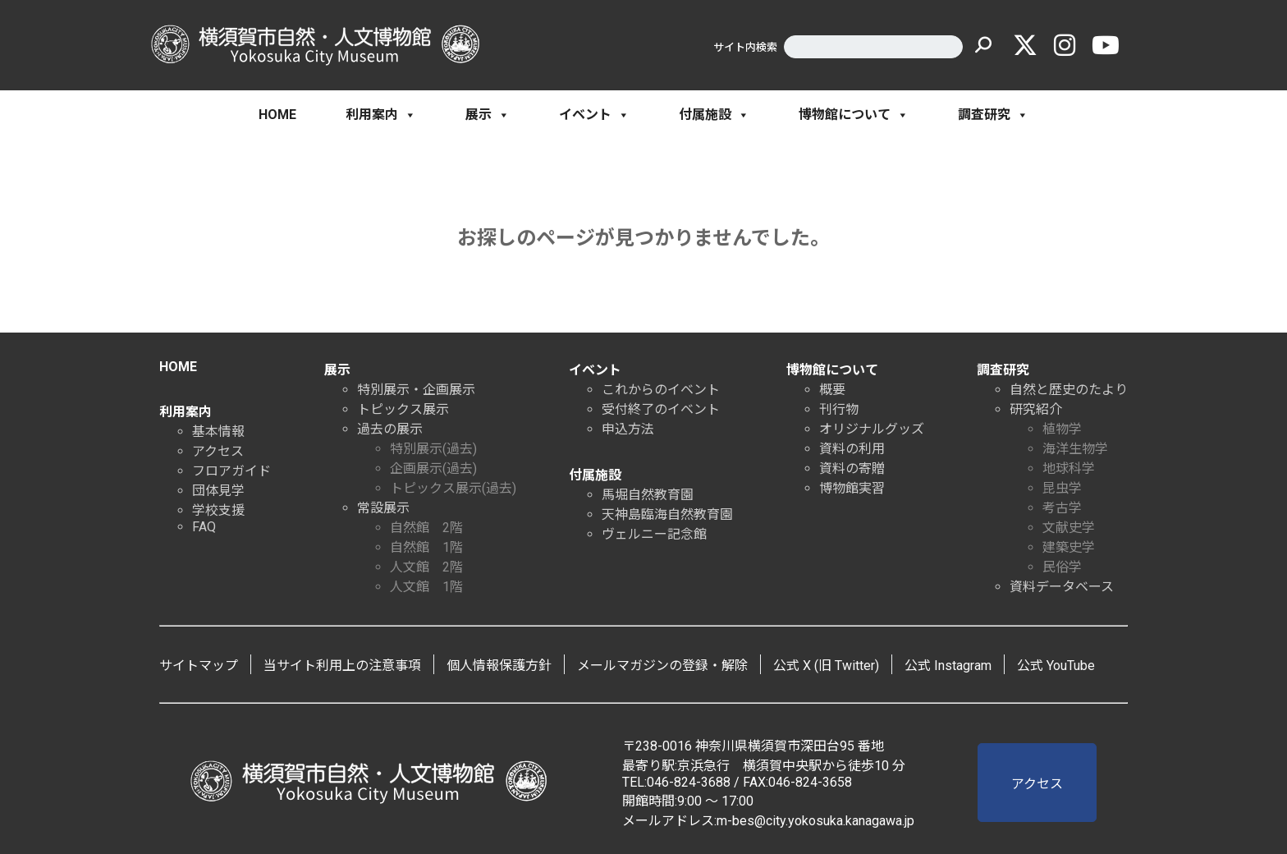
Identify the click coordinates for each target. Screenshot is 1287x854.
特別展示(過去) (433, 449)
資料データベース (1062, 587)
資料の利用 (852, 449)
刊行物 (839, 409)
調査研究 (993, 115)
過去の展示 (390, 429)
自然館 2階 (426, 527)
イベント (594, 115)
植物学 (1062, 429)
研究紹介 (1036, 409)
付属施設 (714, 115)
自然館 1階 (426, 547)
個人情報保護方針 (499, 665)
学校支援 (218, 510)
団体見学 (218, 490)
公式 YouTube (1056, 665)
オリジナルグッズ (871, 429)
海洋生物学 (1075, 449)
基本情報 (218, 431)
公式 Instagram (948, 665)
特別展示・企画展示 (416, 389)
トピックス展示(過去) (453, 488)
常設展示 (383, 508)
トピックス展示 (403, 409)
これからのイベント (661, 389)
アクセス (218, 451)
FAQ (204, 527)
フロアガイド (231, 471)
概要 (832, 389)
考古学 (1062, 508)
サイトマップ (198, 665)
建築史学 (1068, 547)
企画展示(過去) (433, 468)
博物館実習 (852, 488)
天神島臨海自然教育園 (667, 514)
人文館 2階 (426, 567)
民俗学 (1062, 567)
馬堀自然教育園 (648, 495)
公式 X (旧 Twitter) (826, 665)
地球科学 (1068, 468)
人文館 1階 (426, 587)
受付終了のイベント (661, 409)
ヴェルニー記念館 (654, 534)
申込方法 (628, 429)
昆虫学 (1062, 488)
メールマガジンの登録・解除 (662, 665)
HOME (277, 114)
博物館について (854, 115)
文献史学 (1068, 527)
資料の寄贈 (852, 468)
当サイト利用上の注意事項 (342, 665)
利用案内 (381, 115)
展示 (487, 115)
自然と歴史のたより (1069, 389)
